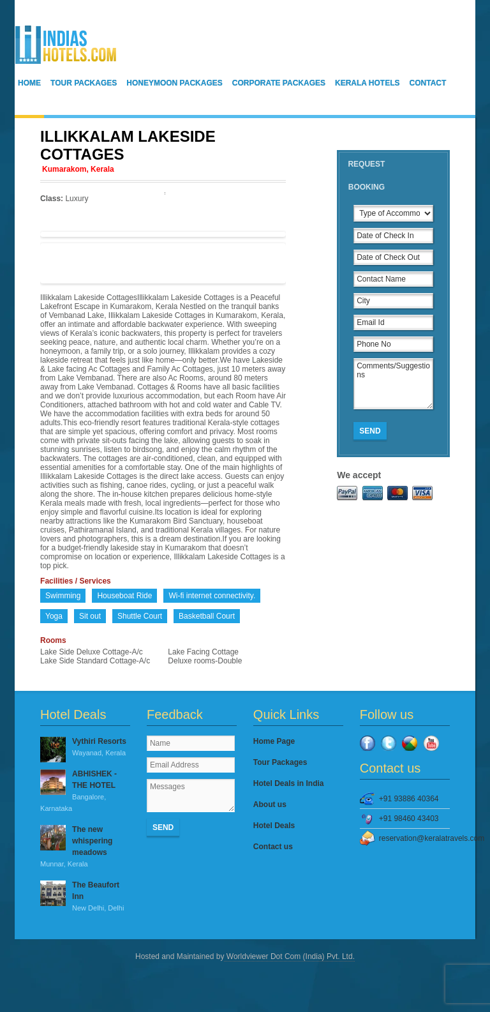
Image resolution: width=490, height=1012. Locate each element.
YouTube (431, 743)
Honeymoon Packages (174, 83)
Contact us (273, 846)
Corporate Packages (278, 83)
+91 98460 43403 (409, 818)
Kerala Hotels (367, 83)
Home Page (274, 741)
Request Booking (366, 176)
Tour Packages (83, 83)
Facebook (367, 743)
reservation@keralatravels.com (414, 838)
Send (369, 431)
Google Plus (409, 743)
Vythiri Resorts (85, 748)
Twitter (388, 743)
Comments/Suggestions (393, 383)
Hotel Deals (274, 825)
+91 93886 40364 (409, 798)
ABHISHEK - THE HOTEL (85, 791)
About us (269, 804)
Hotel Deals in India (288, 783)
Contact (428, 83)
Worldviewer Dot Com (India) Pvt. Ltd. (289, 956)
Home (29, 83)
